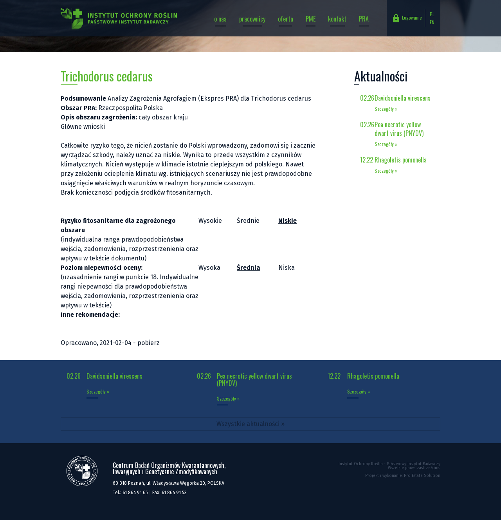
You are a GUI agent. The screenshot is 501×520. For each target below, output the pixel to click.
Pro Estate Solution (422, 475)
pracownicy (252, 18)
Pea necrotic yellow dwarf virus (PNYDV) (399, 129)
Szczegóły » (386, 108)
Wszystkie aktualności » (250, 424)
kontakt (337, 18)
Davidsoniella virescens (403, 98)
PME (310, 18)
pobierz (148, 343)
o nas (220, 18)
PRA (364, 18)
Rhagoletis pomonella (401, 159)
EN (432, 22)
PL (432, 14)
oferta (285, 18)
